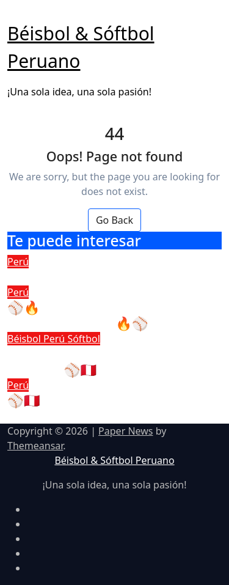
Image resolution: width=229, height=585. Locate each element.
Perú (18, 261)
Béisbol (25, 338)
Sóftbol (83, 338)
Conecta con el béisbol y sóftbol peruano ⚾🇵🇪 (106, 361)
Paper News (125, 431)
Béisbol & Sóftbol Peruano (114, 460)
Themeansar (35, 445)
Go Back (114, 220)
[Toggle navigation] (15, 16)
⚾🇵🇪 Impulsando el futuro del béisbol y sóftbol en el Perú (103, 408)
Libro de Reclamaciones (81, 276)
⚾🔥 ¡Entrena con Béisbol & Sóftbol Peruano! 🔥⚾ (95, 315)
